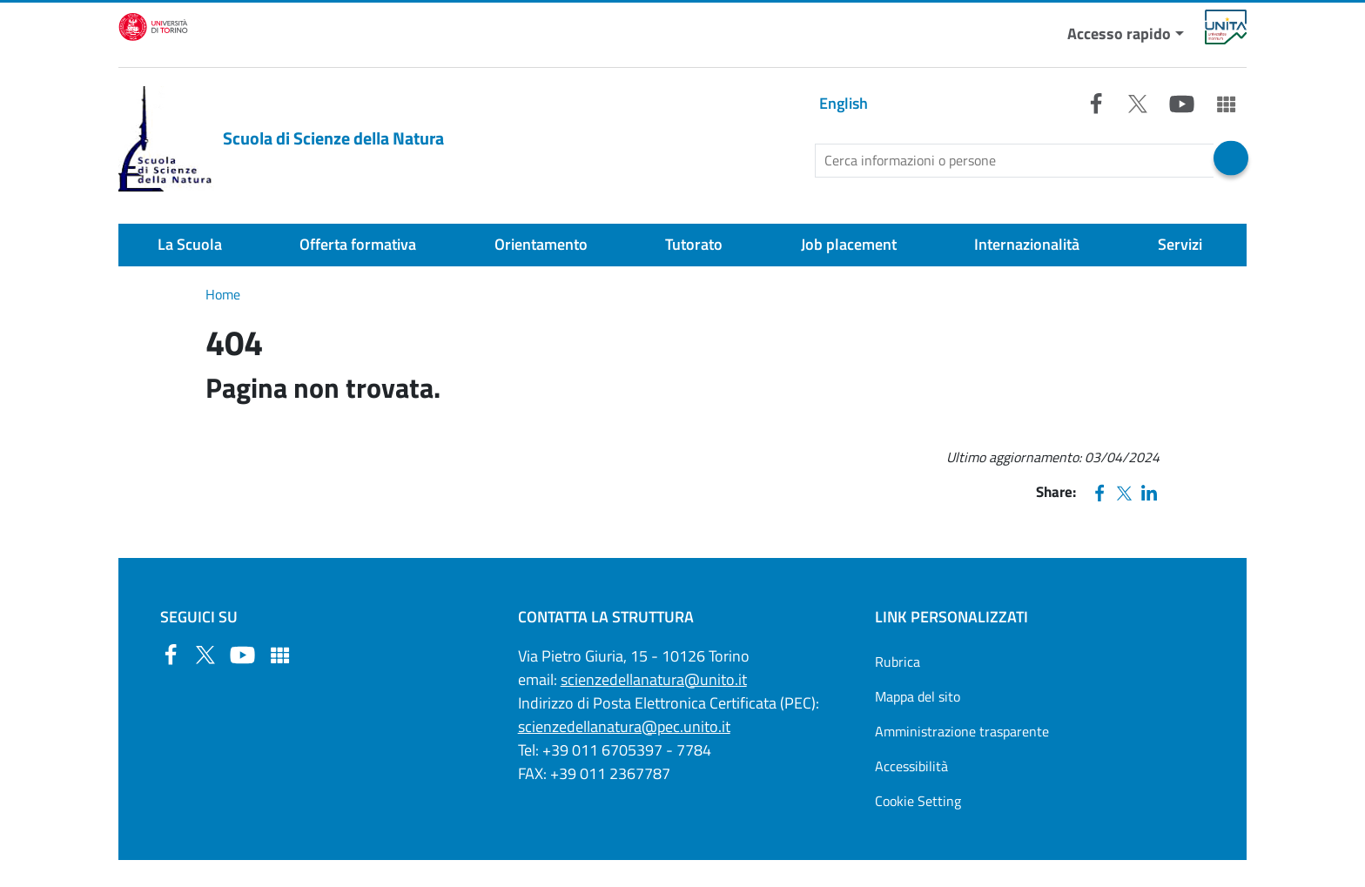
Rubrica (897, 661)
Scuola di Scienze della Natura (281, 139)
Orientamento (541, 244)
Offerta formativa (357, 244)
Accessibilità (911, 766)
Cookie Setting (918, 800)
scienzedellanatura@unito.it (654, 679)
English (843, 103)
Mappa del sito (917, 696)
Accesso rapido (1119, 33)
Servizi (1180, 244)
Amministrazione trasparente (962, 731)
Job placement (849, 244)
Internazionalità (1026, 244)
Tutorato (694, 244)
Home (222, 294)
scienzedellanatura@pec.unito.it (624, 726)
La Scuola (190, 244)
